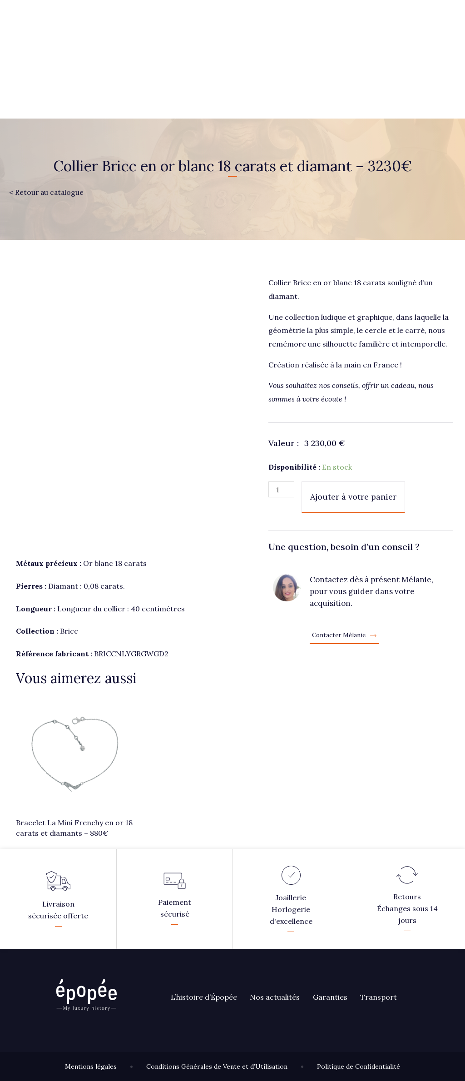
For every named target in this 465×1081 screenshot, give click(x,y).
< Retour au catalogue (47, 192)
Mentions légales (91, 1066)
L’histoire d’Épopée (204, 997)
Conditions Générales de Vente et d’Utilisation (216, 1066)
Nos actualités (276, 997)
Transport (380, 997)
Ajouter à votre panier (354, 496)
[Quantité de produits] (281, 489)
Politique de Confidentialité (358, 1066)
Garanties (331, 997)
